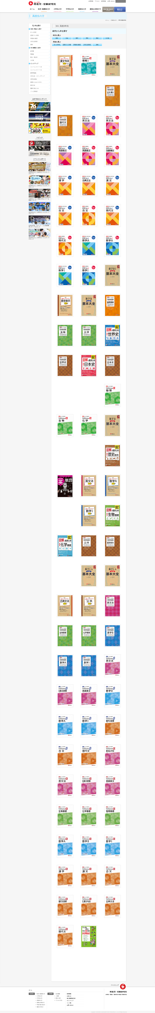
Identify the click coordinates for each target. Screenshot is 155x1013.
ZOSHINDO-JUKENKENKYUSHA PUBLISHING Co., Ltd (107, 1012)
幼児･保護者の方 (44, 9)
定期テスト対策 (34, 35)
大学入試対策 (33, 41)
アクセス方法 (59, 1000)
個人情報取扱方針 (71, 998)
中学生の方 (70, 9)
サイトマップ (70, 1000)
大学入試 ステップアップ (37, 76)
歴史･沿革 (58, 998)
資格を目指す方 (95, 9)
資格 (31, 44)
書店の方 (119, 9)
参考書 (32, 51)
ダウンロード (121, 1)
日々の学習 (33, 32)
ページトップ (115, 985)
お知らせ (69, 996)
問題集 (32, 54)
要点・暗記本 (33, 57)
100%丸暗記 (33, 79)
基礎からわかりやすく (36, 82)
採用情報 (103, 1)
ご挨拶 (57, 996)
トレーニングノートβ (36, 67)
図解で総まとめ (34, 88)
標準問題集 (33, 73)
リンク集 (69, 1002)
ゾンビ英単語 (33, 91)
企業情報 (90, 1)
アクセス (97, 1)
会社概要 (58, 993)
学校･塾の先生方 (108, 9)
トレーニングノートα (36, 70)
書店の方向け (40, 1006)
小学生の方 (58, 9)
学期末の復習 (33, 38)
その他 (32, 60)
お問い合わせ (111, 1)
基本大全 (32, 85)
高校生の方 (82, 9)
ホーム (32, 9)
